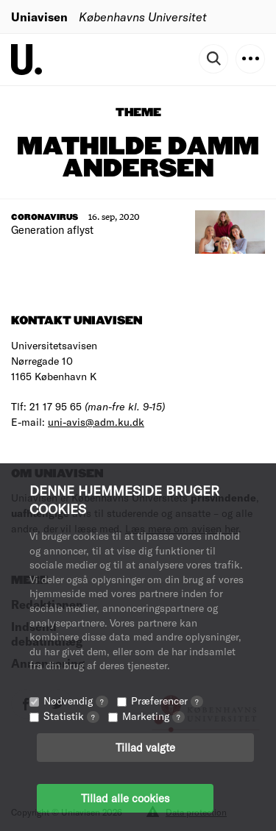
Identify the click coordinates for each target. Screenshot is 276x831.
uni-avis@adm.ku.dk (96, 422)
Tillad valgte (145, 747)
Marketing (153, 716)
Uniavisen (39, 17)
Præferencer (167, 700)
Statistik (71, 716)
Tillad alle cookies (125, 798)
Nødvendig (75, 700)
